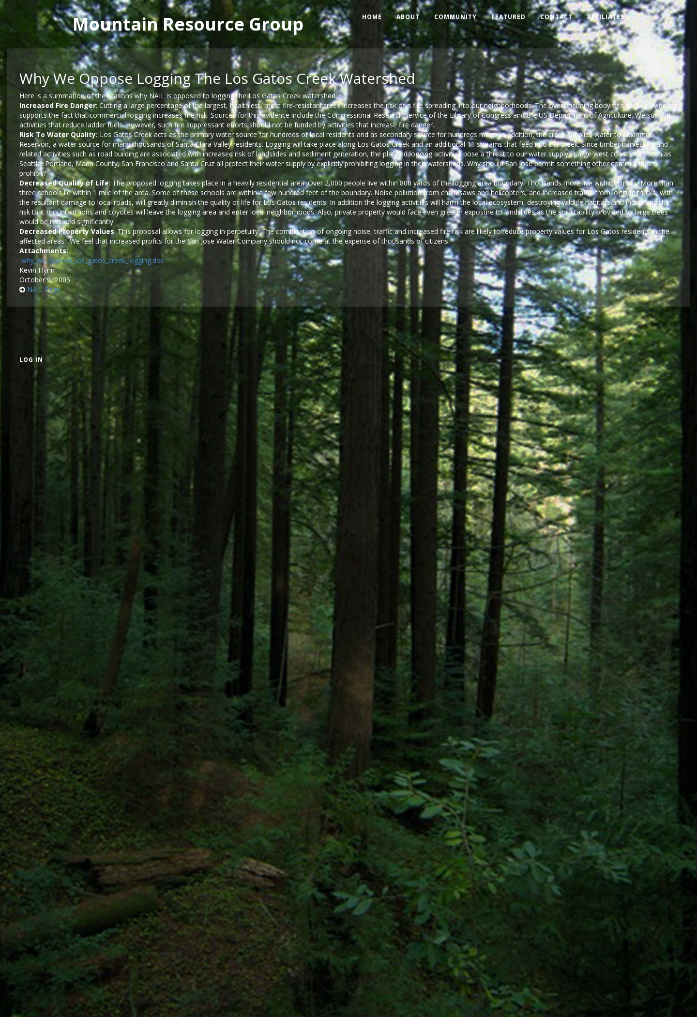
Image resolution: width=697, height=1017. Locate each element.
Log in (31, 359)
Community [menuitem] (455, 17)
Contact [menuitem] (556, 17)
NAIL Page (44, 289)
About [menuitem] (408, 17)
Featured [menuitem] (508, 17)
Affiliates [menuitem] (605, 17)
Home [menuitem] (372, 17)
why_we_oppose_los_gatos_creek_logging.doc (92, 260)
